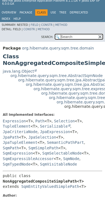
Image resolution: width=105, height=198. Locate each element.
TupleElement (17, 126)
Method (61, 24)
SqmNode (71, 158)
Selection (64, 121)
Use (53, 12)
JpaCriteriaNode (20, 132)
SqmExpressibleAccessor (28, 158)
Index (6, 18)
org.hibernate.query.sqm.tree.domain (58, 48)
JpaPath (11, 137)
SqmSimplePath (43, 148)
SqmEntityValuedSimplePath (50, 186)
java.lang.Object (18, 71)
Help (16, 18)
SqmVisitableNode (58, 164)
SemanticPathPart (65, 142)
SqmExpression (18, 153)
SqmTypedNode (17, 164)
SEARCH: (47, 36)
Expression (14, 121)
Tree (63, 12)
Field (34, 24)
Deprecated (79, 12)
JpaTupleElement (20, 142)
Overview (9, 12)
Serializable (54, 126)
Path (40, 121)
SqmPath (11, 148)
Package (26, 12)
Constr (46, 24)
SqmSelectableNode (62, 153)
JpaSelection (42, 137)
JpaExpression (55, 132)
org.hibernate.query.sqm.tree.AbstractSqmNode (56, 75)
